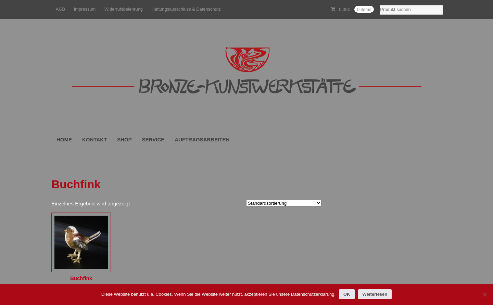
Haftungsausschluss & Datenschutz (186, 9)
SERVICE (153, 139)
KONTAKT (94, 139)
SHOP (124, 139)
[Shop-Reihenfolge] (283, 203)
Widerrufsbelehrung (123, 9)
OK (346, 294)
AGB (60, 9)
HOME (64, 139)
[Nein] (484, 294)
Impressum (85, 9)
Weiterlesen (375, 294)
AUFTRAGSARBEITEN (202, 139)
